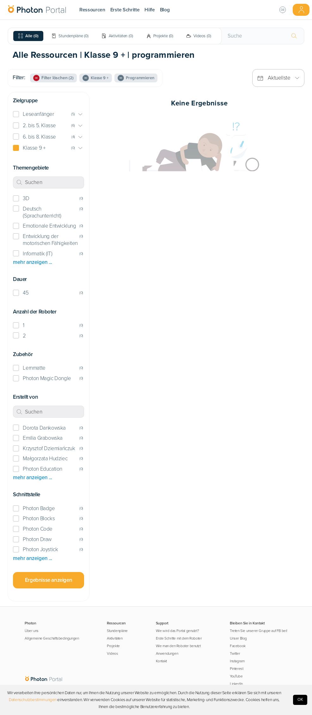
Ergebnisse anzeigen (48, 580)
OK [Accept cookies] (300, 699)
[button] (48, 114)
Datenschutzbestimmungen (33, 699)
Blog (165, 10)
